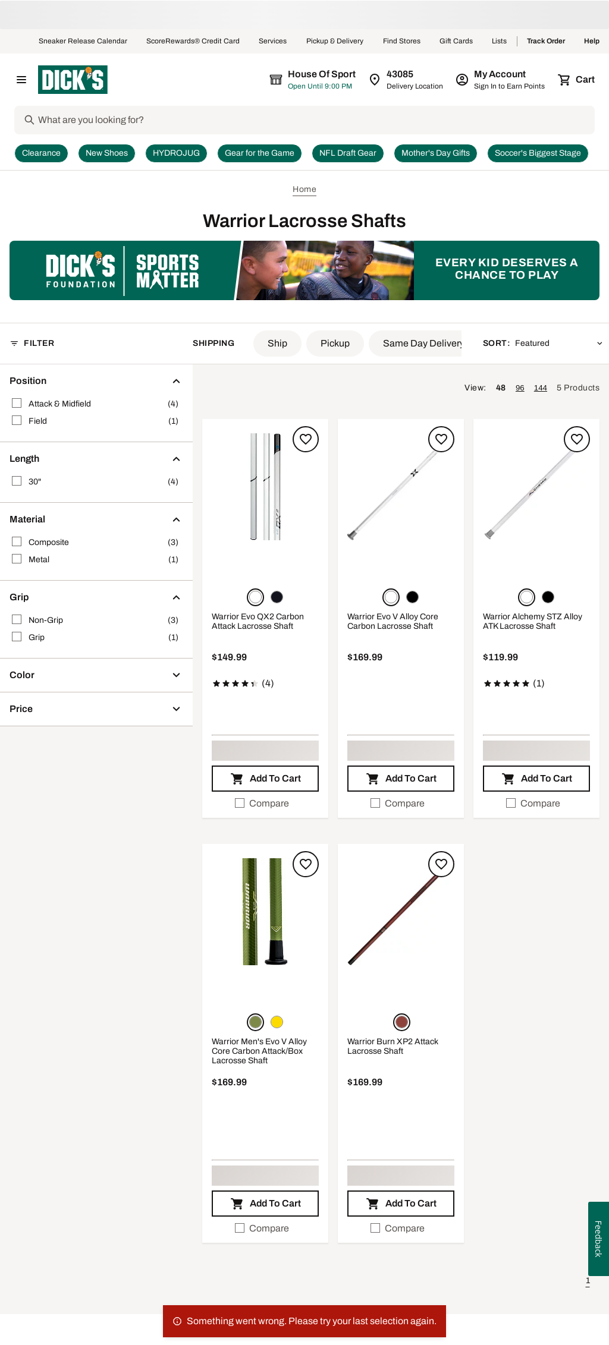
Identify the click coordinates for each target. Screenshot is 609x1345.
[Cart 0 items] (577, 79)
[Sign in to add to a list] (306, 439)
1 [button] (588, 1280)
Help (591, 41)
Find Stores (401, 41)
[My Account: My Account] (501, 79)
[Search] (315, 120)
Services (273, 41)
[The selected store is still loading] (323, 79)
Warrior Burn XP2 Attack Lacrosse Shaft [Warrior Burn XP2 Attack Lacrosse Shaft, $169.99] (392, 1046)
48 (501, 387)
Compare (262, 803)
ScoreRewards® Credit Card (193, 41)
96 (520, 387)
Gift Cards (456, 41)
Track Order (546, 41)
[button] (277, 343)
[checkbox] (265, 803)
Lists (499, 41)
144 (540, 387)
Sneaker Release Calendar (83, 41)
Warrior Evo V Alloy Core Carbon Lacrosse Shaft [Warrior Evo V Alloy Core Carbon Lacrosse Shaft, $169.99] (392, 621)
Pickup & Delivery (335, 41)
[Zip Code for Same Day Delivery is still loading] (406, 79)
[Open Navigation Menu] (21, 79)
